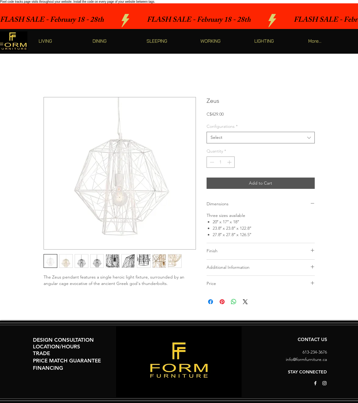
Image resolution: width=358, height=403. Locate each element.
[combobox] (261, 137)
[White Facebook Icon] (315, 383)
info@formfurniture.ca (306, 359)
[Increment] (230, 162)
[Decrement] (211, 162)
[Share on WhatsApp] (233, 301)
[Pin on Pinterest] (222, 301)
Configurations (222, 126)
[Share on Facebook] (210, 301)
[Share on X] (245, 301)
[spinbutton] (220, 162)
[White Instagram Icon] (324, 383)
